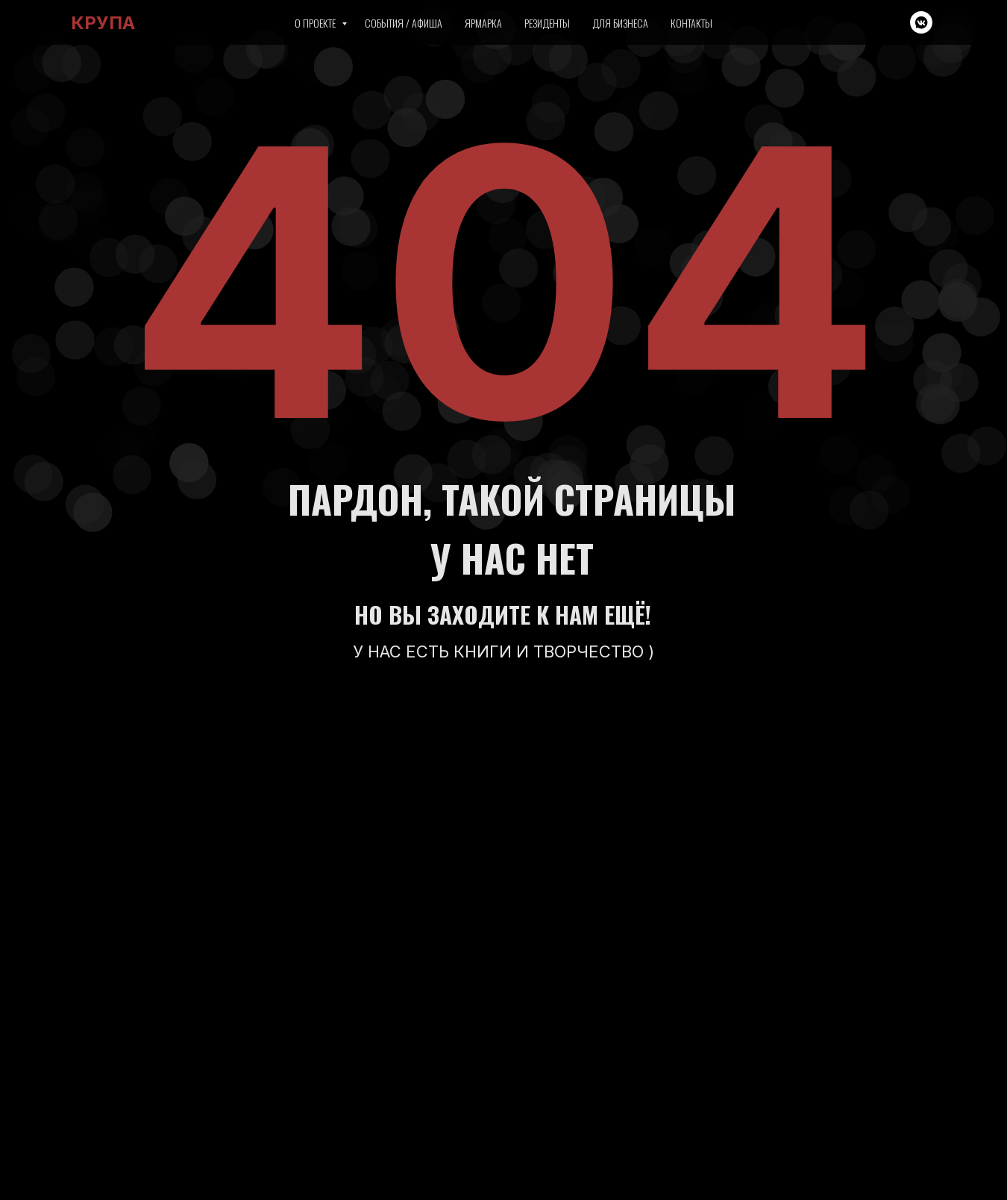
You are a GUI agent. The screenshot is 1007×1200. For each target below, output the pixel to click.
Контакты (691, 23)
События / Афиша (403, 23)
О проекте (316, 23)
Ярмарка (483, 23)
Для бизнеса (620, 23)
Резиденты (547, 23)
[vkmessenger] (921, 22)
